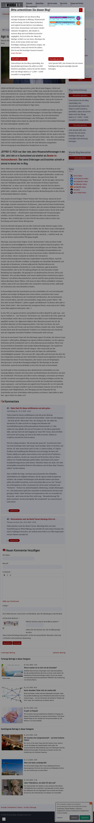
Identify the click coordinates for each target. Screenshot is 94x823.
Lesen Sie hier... (17, 53)
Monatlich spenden (19, 59)
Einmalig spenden (56, 59)
